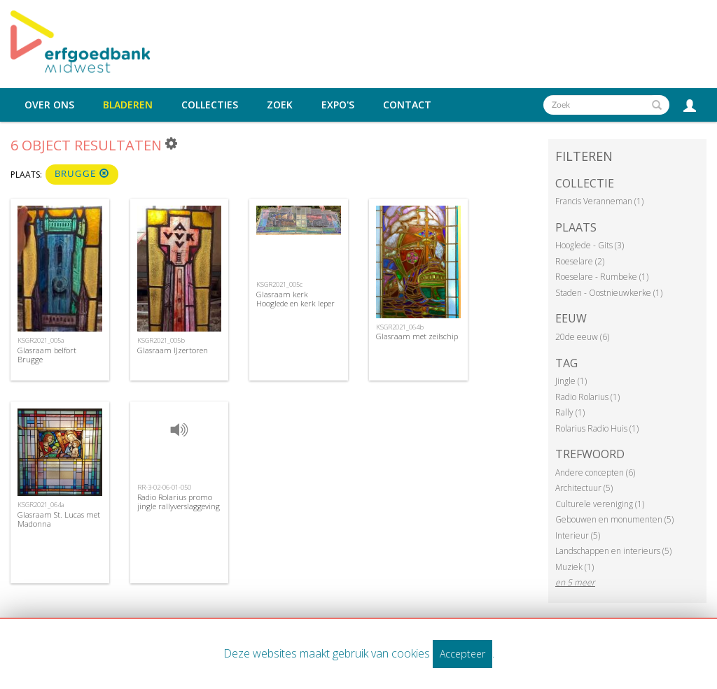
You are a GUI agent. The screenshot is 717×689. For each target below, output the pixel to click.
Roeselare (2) (579, 261)
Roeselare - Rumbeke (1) (601, 277)
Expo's (337, 105)
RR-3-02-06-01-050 (164, 487)
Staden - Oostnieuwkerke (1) (608, 293)
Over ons (49, 105)
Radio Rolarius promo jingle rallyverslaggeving (178, 501)
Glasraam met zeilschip (417, 336)
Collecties (209, 105)
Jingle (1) (571, 381)
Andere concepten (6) (595, 472)
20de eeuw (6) (582, 337)
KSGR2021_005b (161, 340)
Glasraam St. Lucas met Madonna (59, 519)
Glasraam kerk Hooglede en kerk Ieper (295, 298)
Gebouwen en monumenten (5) (614, 519)
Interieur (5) (577, 535)
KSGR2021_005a (41, 340)
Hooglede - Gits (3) (589, 245)
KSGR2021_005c (279, 284)
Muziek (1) (574, 567)
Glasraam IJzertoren (172, 350)
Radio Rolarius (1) (587, 397)
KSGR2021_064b (400, 327)
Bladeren (128, 105)
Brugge (82, 174)
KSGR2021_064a (41, 504)
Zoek (280, 105)
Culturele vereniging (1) (599, 504)
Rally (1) (570, 412)
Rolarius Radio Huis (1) (597, 428)
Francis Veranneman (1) (599, 201)
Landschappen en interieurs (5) (613, 551)
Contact (407, 105)
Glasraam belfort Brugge (47, 354)
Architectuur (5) (584, 488)
